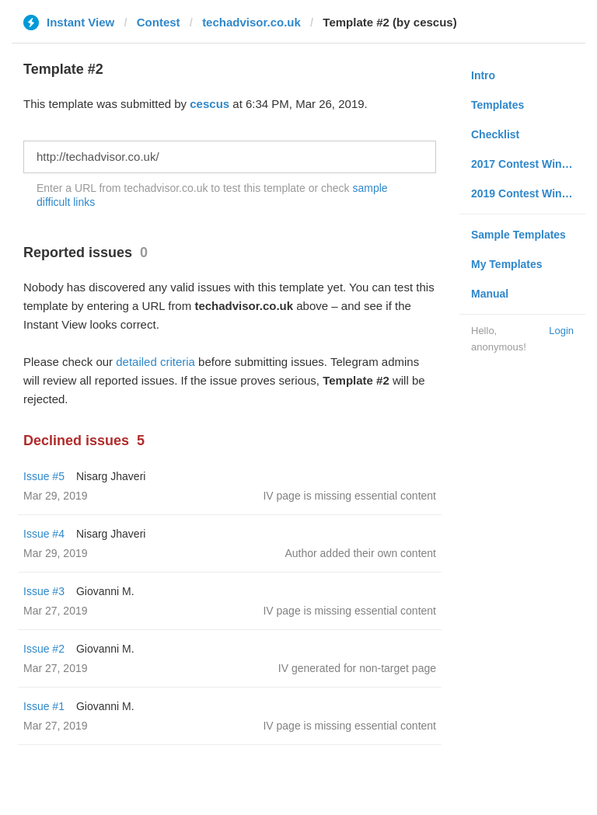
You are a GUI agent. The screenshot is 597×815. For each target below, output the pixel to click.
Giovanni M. (105, 591)
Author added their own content (360, 553)
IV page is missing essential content (349, 495)
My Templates (507, 264)
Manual (489, 293)
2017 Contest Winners (528, 164)
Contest (158, 22)
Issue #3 (44, 591)
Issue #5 (44, 476)
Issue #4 (44, 534)
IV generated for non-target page (357, 668)
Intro (483, 75)
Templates (497, 105)
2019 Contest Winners (528, 193)
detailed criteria (155, 361)
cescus (209, 103)
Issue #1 (44, 706)
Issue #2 (44, 649)
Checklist (495, 134)
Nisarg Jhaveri (110, 476)
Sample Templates (518, 234)
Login (561, 330)
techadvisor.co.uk (251, 22)
